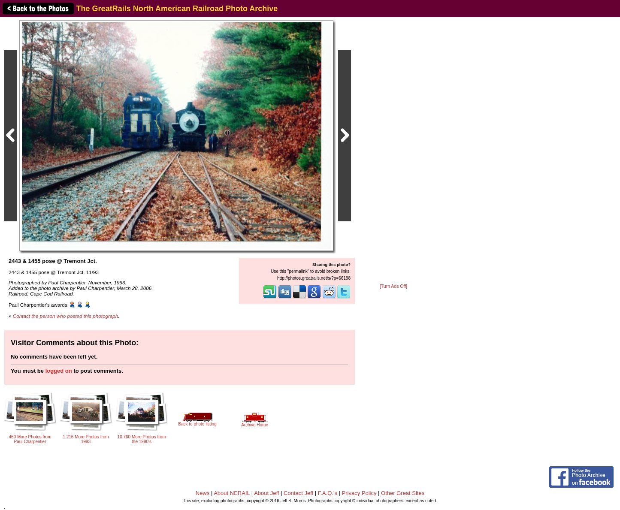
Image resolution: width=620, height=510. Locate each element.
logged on (58, 371)
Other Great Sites (402, 493)
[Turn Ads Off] (393, 286)
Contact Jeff (298, 493)
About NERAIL (232, 493)
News (203, 493)
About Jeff (266, 493)
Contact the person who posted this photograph (65, 316)
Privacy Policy (359, 493)
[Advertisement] (393, 151)
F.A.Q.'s (327, 493)
